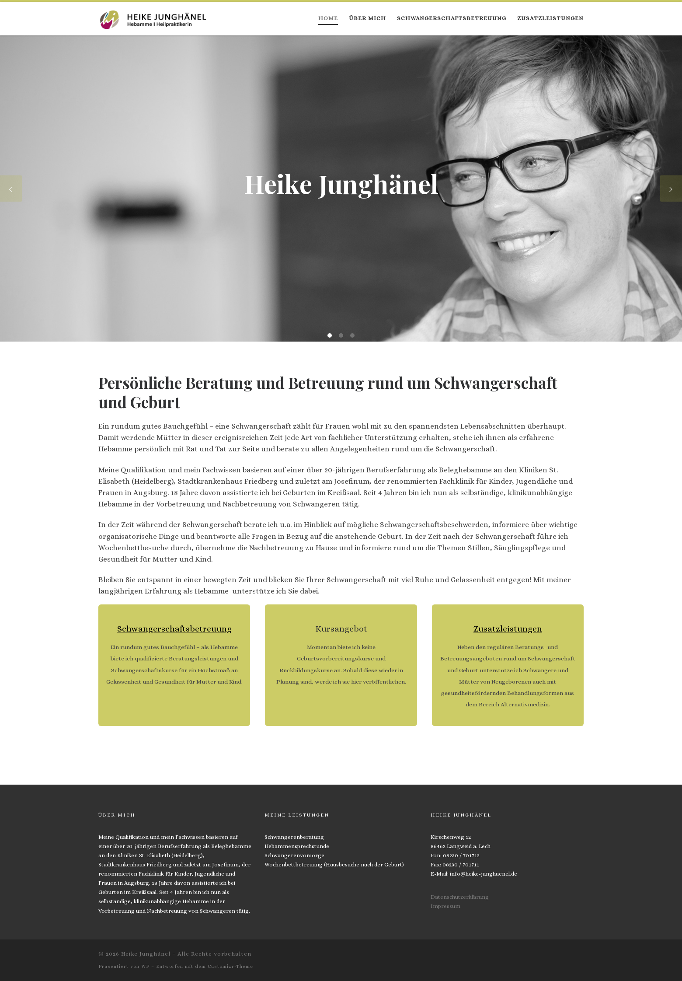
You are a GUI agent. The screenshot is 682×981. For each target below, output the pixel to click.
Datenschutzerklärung (460, 897)
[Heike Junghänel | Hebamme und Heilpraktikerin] (153, 17)
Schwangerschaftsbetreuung (174, 629)
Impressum (445, 906)
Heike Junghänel (145, 953)
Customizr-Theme (230, 966)
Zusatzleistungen (507, 629)
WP (145, 966)
